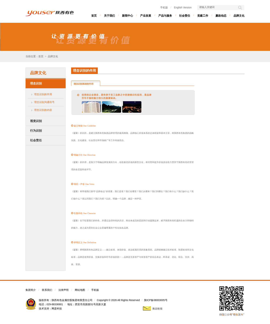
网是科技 (57, 308)
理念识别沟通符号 (44, 102)
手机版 (164, 7)
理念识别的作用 (43, 94)
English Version (183, 7)
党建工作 (202, 15)
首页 (94, 15)
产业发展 (145, 15)
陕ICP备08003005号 (155, 300)
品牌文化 (239, 15)
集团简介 (31, 289)
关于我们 (109, 15)
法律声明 (63, 289)
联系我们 (47, 289)
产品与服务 (165, 15)
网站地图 (80, 289)
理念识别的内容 (43, 109)
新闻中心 (127, 15)
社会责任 (184, 15)
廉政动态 (220, 15)
